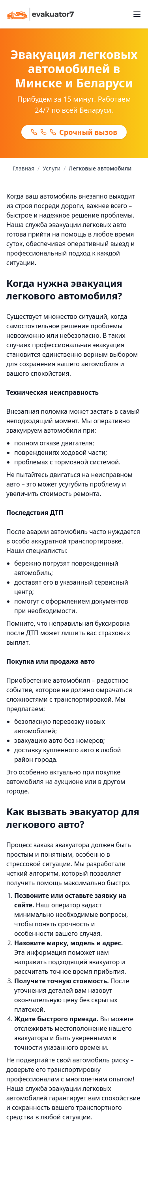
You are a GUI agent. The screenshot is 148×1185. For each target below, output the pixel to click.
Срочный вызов (74, 132)
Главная (23, 168)
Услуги (51, 168)
